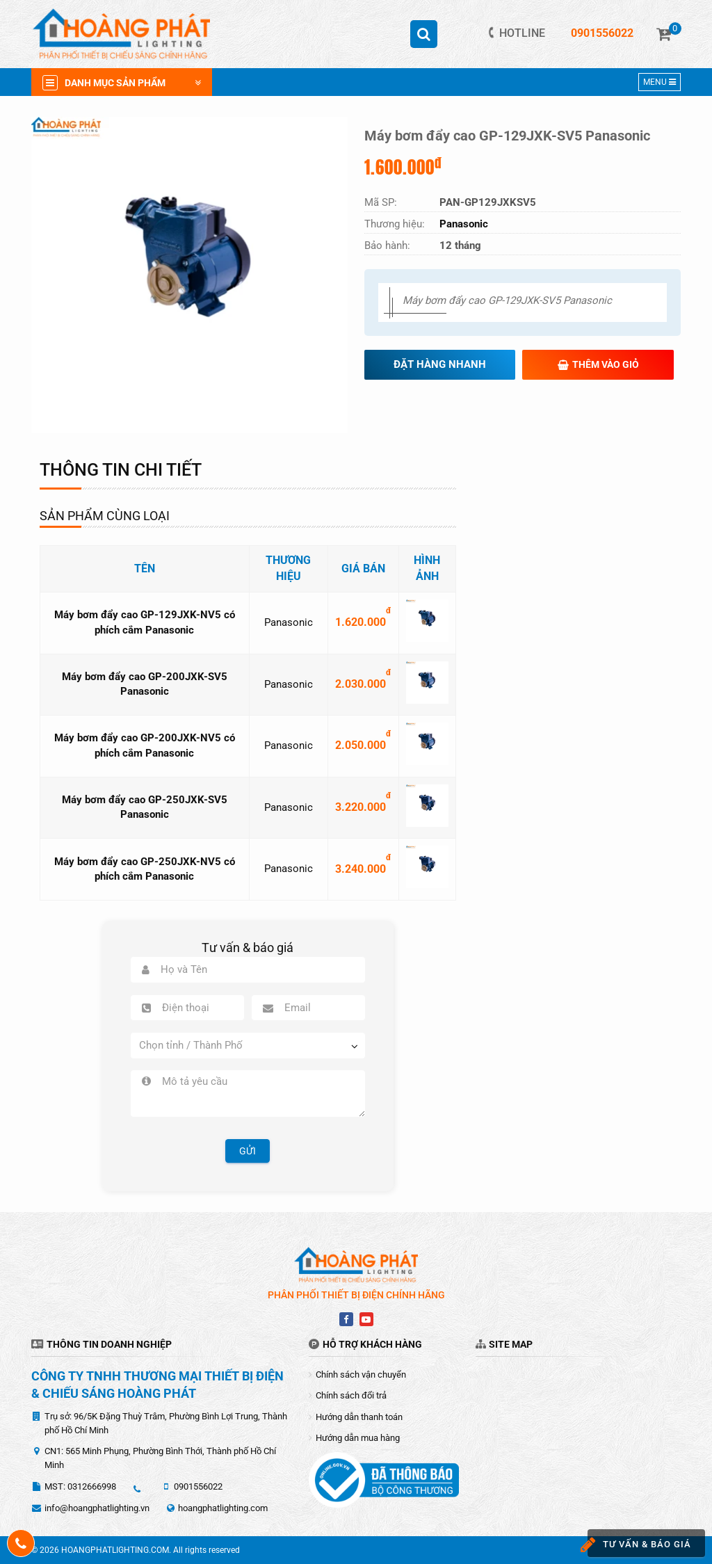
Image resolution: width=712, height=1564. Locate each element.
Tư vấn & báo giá (636, 1545)
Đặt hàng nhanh (440, 364)
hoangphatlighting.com (223, 1508)
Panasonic (288, 622)
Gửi (247, 1150)
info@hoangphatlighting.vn (96, 1508)
